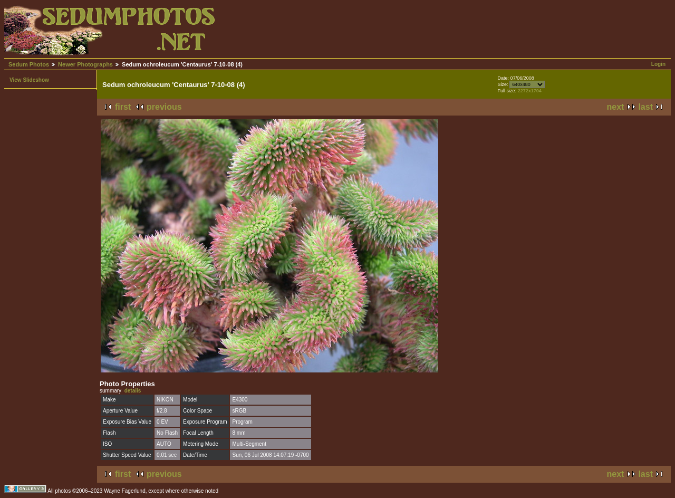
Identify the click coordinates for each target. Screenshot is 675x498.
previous (164, 106)
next (615, 106)
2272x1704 (530, 90)
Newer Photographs (85, 64)
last (645, 106)
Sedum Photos (28, 64)
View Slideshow (29, 80)
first (123, 106)
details (132, 391)
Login (658, 64)
